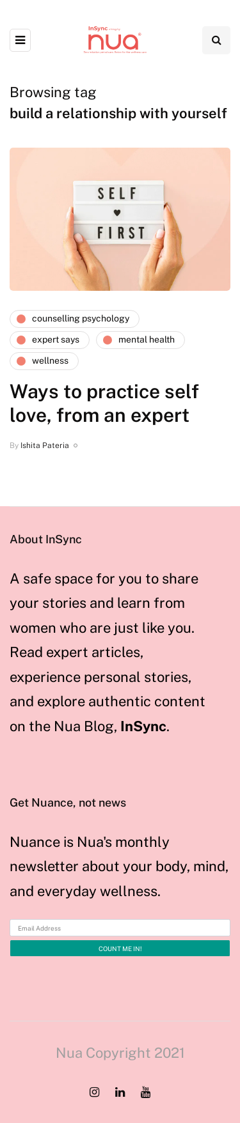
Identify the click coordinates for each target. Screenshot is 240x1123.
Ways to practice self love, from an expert (104, 403)
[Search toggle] (216, 40)
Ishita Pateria (44, 445)
